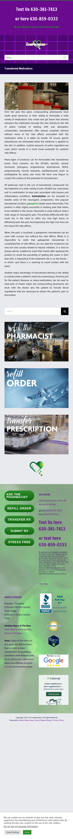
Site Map (43, 583)
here (7, 666)
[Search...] (33, 311)
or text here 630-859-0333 (53, 541)
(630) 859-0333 (54, 510)
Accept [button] (27, 832)
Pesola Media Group (26, 720)
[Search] (64, 311)
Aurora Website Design (43, 720)
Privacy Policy (58, 720)
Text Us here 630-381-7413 (52, 525)
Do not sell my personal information (21, 826)
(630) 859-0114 (51, 514)
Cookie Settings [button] (12, 832)
